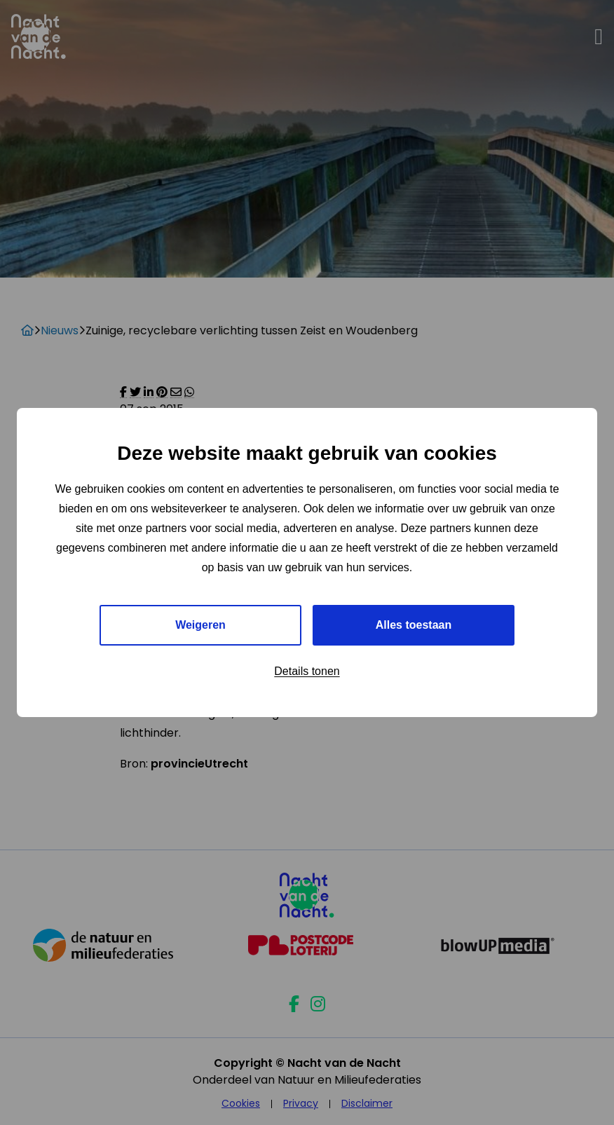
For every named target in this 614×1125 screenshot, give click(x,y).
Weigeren (200, 625)
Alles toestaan (413, 625)
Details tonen (306, 671)
